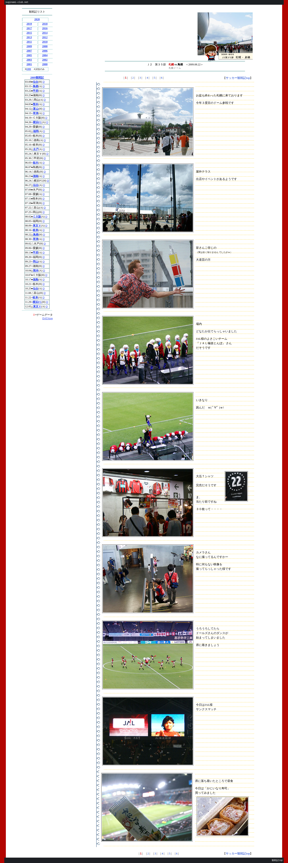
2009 (29, 46)
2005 (29, 55)
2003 (29, 59)
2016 (44, 28)
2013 (29, 37)
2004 (44, 55)
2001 (29, 64)
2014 (44, 32)
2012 (44, 37)
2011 (29, 41)
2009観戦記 (37, 77)
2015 (29, 32)
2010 (44, 41)
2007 (29, 50)
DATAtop (47, 318)
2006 (44, 50)
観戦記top (277, 860)
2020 (37, 19)
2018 (44, 23)
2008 (44, 46)
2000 (44, 64)
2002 (44, 59)
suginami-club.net (16, 2)
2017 (29, 28)
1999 (29, 69)
